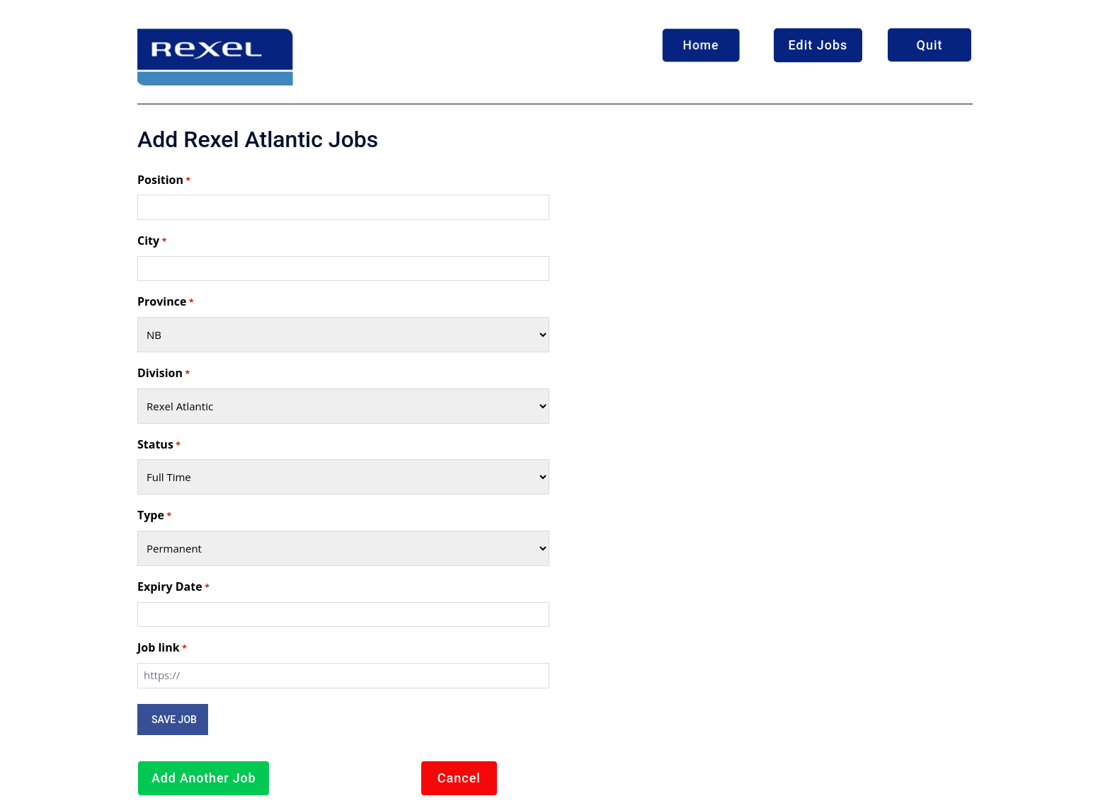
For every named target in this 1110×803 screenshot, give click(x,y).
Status (159, 445)
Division (163, 373)
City (151, 241)
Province (165, 302)
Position (163, 180)
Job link (162, 648)
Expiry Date (173, 587)
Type (154, 515)
